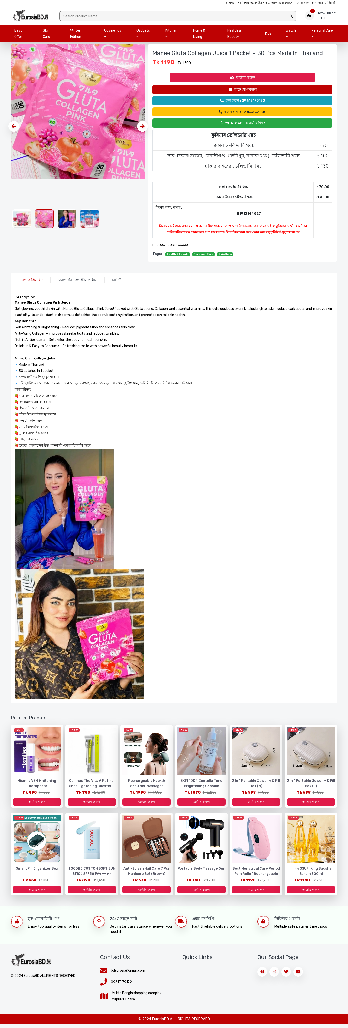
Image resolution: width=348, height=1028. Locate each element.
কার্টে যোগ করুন (242, 91)
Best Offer (18, 35)
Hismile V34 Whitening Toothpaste (36, 785)
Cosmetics (112, 35)
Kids (268, 35)
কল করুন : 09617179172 (242, 102)
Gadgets (143, 35)
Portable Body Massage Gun (201, 872)
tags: (157, 256)
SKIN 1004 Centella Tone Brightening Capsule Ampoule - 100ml (201, 788)
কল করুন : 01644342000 (243, 113)
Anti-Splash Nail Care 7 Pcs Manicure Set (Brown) (147, 874)
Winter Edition (75, 35)
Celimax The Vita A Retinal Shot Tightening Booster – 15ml (91, 788)
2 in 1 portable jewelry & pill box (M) (256, 785)
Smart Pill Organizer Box (37, 872)
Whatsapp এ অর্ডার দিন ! (242, 124)
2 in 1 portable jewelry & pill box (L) (311, 785)
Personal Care (322, 35)
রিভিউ (116, 282)
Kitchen (171, 35)
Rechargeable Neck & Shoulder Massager (146, 785)
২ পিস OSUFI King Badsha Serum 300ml (310, 874)
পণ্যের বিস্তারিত (32, 282)
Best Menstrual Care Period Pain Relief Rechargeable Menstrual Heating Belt (256, 877)
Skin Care (46, 35)
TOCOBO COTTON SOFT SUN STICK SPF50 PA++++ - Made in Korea (92, 877)
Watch (291, 35)
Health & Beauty (234, 35)
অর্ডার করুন (242, 79)
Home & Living (199, 35)
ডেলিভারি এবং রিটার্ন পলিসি (77, 282)
